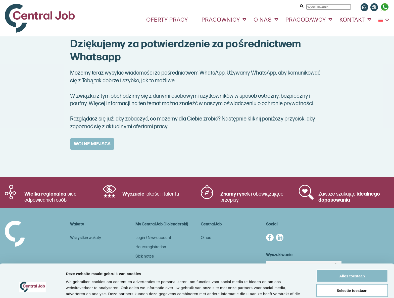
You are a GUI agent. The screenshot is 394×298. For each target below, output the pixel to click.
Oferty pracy (167, 19)
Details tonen (271, 288)
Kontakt (352, 19)
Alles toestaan (352, 248)
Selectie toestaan (352, 263)
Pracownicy (221, 19)
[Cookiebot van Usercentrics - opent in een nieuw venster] (33, 288)
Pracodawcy (305, 19)
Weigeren (351, 277)
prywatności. (299, 103)
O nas (263, 19)
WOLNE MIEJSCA (92, 144)
